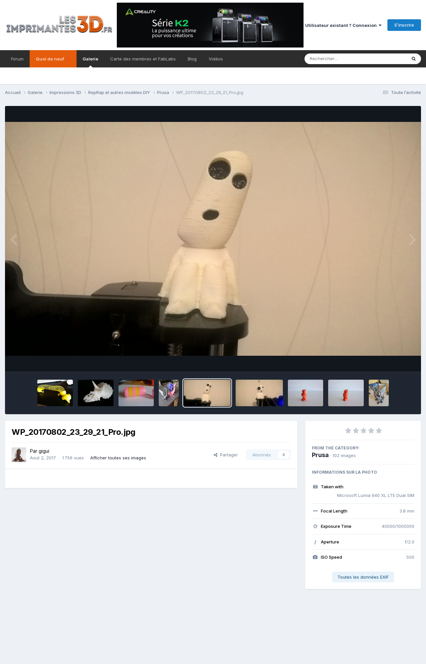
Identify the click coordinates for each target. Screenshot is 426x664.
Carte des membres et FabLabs (143, 58)
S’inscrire (404, 25)
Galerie (90, 61)
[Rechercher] (336, 58)
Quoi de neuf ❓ (53, 58)
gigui (44, 451)
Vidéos (216, 58)
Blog (192, 58)
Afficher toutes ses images (118, 457)
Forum (17, 58)
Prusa (320, 454)
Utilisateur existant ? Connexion (343, 25)
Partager (226, 454)
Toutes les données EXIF (363, 577)
